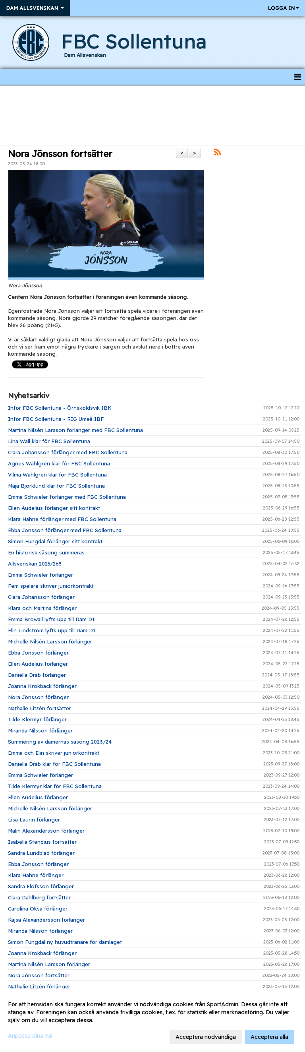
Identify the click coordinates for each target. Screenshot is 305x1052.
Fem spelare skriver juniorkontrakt (51, 586)
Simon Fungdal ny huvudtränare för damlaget (65, 942)
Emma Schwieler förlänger (40, 575)
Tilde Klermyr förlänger (37, 719)
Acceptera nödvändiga (206, 1036)
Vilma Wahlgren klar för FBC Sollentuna (57, 474)
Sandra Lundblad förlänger (41, 853)
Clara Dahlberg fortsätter (39, 897)
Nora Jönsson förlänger (38, 697)
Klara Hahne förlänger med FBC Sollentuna (62, 519)
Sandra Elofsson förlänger (41, 886)
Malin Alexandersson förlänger (46, 830)
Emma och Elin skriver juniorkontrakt (53, 753)
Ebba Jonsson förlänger (38, 652)
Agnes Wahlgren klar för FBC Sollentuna (59, 463)
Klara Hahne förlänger (36, 875)
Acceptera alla (269, 1036)
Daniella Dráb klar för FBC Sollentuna (54, 764)
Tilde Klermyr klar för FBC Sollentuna (55, 786)
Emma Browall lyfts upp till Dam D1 (51, 619)
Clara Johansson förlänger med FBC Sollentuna (67, 452)
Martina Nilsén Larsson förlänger (49, 964)
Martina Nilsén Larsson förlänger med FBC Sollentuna (75, 430)
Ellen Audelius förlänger (38, 664)
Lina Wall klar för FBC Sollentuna (49, 441)
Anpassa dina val (30, 1035)
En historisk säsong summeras (46, 552)
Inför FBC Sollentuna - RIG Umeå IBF (56, 419)
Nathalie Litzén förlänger (39, 986)
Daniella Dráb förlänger (37, 675)
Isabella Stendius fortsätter (42, 842)
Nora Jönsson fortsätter (60, 153)
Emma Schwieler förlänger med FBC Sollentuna (67, 497)
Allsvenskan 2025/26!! (34, 563)
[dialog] (152, 1020)
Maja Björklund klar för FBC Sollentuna (56, 485)
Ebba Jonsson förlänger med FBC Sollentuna (65, 530)
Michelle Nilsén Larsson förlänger (50, 641)
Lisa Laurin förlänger (34, 819)
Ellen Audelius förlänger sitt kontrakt (54, 508)
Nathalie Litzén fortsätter (39, 708)
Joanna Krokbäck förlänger (42, 686)
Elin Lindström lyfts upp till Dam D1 (51, 630)
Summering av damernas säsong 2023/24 (60, 741)
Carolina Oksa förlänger (38, 908)
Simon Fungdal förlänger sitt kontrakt (55, 541)
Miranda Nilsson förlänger (40, 730)
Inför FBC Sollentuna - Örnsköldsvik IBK (60, 408)
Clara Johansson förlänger (41, 597)
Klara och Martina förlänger (42, 608)
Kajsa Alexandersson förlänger (46, 919)
